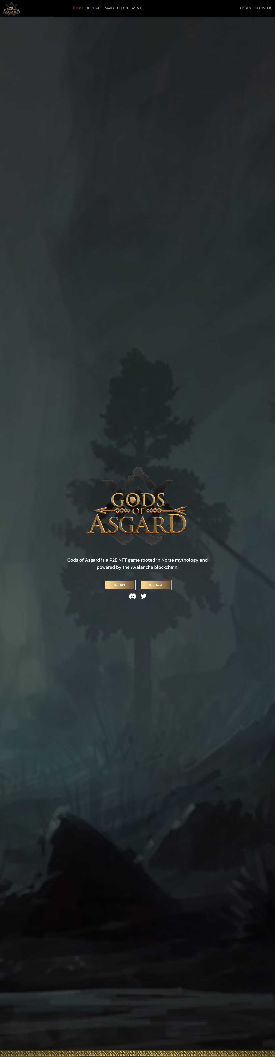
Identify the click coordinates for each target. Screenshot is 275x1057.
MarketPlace (117, 8)
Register (262, 8)
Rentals (94, 8)
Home (77, 8)
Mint (137, 8)
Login (245, 8)
